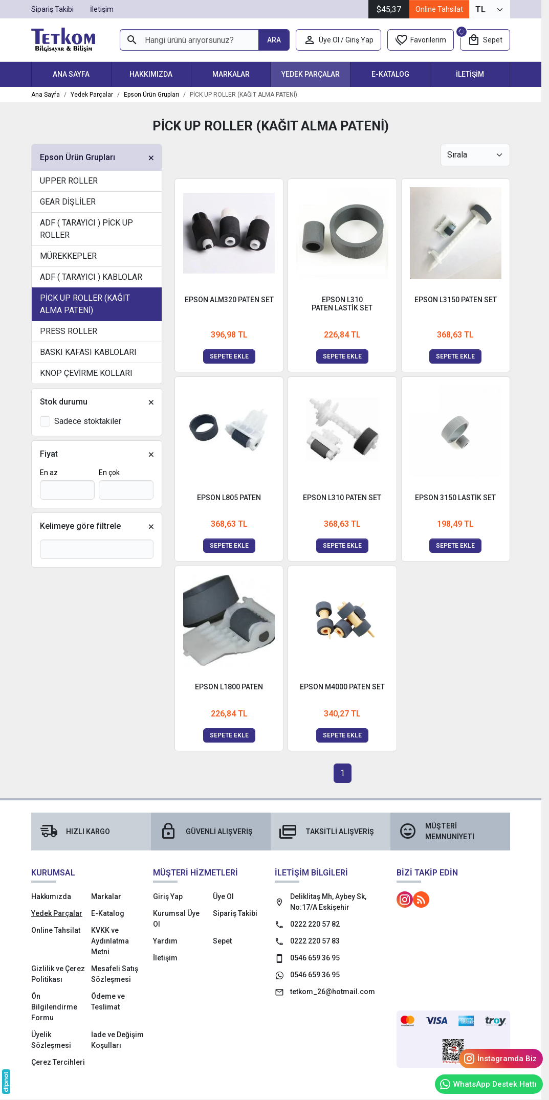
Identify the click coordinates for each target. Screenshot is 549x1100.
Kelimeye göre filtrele (80, 526)
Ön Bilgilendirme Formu (54, 1007)
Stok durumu (63, 402)
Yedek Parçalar (310, 74)
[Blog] (421, 899)
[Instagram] (405, 899)
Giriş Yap (168, 896)
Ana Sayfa (71, 74)
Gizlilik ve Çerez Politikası (58, 973)
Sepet (222, 941)
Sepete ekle (229, 356)
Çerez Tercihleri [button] (58, 1062)
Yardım (165, 941)
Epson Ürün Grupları (77, 157)
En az (49, 472)
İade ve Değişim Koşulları (117, 1039)
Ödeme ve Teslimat (108, 1001)
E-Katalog (390, 74)
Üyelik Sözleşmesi (51, 1039)
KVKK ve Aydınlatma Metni (110, 941)
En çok (109, 472)
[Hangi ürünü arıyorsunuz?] (189, 40)
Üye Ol (223, 896)
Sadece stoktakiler (87, 421)
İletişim (470, 74)
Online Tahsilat (439, 9)
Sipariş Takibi (235, 913)
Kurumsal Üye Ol (176, 918)
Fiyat (49, 454)
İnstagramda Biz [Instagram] (500, 1058)
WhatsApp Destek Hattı (488, 1084)
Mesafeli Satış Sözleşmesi (114, 973)
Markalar (231, 74)
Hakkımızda (150, 74)
